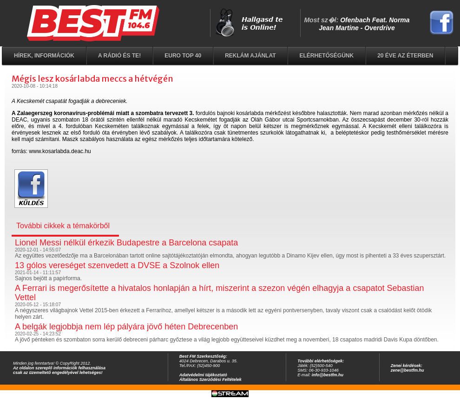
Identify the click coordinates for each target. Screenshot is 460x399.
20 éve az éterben (405, 55)
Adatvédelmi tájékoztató (203, 375)
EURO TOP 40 (182, 55)
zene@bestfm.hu (407, 370)
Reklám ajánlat (250, 55)
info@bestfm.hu (327, 375)
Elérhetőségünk (326, 55)
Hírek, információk (44, 55)
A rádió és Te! (119, 55)
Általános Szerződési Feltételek (210, 379)
